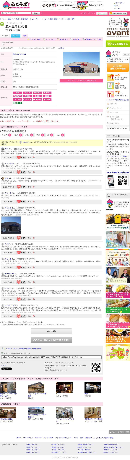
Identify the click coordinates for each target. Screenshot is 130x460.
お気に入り (64, 39)
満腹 (86, 394)
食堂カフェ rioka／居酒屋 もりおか (8, 395)
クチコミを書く (35, 39)
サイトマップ (28, 438)
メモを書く (77, 39)
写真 (24, 36)
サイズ (6, 135)
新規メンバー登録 (118, 13)
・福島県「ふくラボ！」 (32, 447)
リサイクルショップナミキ (65, 420)
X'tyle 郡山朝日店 (6, 419)
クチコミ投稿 (48, 438)
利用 (29, 135)
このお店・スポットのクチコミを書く (51, 340)
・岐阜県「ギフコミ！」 (84, 447)
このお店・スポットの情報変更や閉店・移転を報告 (22, 348)
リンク (75, 438)
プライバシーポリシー (63, 438)
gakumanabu (9, 273)
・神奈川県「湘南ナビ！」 (85, 449)
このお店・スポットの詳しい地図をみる (81, 80)
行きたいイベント (116, 108)
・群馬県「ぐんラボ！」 (32, 449)
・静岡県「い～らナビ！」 (110, 449)
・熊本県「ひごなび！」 (58, 444)
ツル (60, 135)
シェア (3, 366)
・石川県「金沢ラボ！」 (32, 452)
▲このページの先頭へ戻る (119, 432)
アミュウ (8, 208)
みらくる (8, 193)
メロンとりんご (10, 163)
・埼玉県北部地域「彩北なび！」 (87, 452)
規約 (81, 438)
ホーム (118, 8)
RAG (58, 394)
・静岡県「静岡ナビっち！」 (85, 444)
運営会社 (88, 438)
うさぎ (7, 244)
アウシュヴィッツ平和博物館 (37, 395)
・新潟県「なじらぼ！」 (58, 447)
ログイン (102, 13)
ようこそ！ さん (88, 13)
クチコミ (15, 36)
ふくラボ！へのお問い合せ (103, 438)
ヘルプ (118, 5)
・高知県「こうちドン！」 (110, 452)
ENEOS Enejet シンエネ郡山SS (37, 416)
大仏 (6, 149)
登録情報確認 (114, 123)
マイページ (114, 112)
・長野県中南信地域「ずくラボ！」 (113, 447)
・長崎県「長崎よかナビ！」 (111, 444)
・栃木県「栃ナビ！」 (32, 444)
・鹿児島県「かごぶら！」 (59, 452)
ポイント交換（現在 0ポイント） (117, 118)
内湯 (40, 135)
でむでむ (26, 142)
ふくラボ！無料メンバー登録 (117, 67)
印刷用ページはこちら (93, 39)
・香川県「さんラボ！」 (58, 449)
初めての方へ (120, 3)
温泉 (18, 135)
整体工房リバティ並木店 (93, 419)
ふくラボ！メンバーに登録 (116, 156)
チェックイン (51, 39)
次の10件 (51, 331)
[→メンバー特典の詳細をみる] (118, 100)
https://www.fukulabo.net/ (117, 172)
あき (6, 178)
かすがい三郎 (9, 305)
